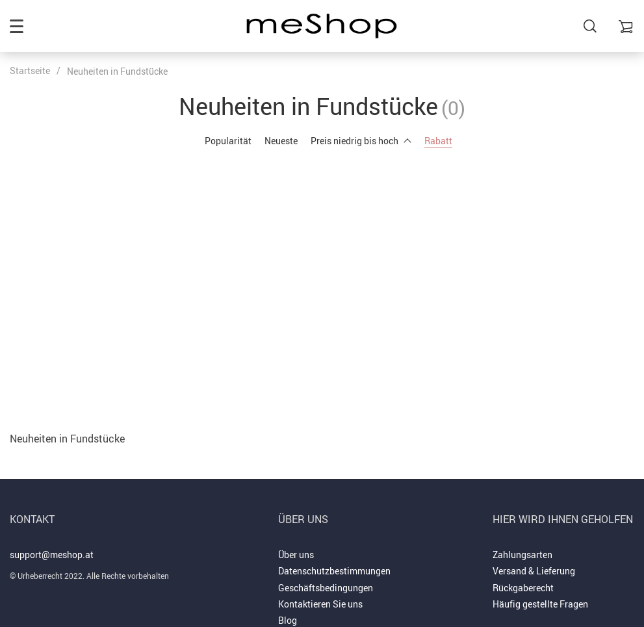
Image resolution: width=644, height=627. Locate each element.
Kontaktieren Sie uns (320, 604)
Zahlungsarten (522, 554)
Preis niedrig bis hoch (361, 140)
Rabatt (438, 140)
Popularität (228, 140)
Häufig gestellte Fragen (540, 604)
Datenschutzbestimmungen (334, 571)
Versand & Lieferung (534, 571)
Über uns (296, 554)
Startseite (30, 70)
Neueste (281, 140)
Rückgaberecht (523, 588)
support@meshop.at (52, 554)
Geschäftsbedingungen (325, 588)
